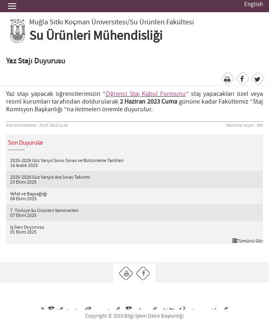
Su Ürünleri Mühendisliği (96, 36)
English (253, 4)
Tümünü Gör (247, 241)
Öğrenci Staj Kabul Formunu (146, 94)
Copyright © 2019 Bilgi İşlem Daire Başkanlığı (134, 316)
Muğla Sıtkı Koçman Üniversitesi (78, 22)
